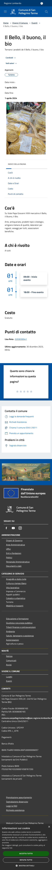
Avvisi (9, 664)
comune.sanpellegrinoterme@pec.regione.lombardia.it (27, 718)
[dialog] (26, 847)
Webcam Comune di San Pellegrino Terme (25, 823)
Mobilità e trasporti (14, 605)
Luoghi (9, 676)
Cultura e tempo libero (16, 583)
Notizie (9, 656)
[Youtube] (13, 528)
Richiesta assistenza (15, 810)
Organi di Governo (14, 540)
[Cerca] (46, 11)
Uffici (8, 549)
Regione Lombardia (12, 3)
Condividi (11, 57)
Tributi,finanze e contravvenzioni (21, 627)
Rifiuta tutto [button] (26, 860)
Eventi (34, 23)
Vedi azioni (12, 63)
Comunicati (11, 660)
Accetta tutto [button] (26, 853)
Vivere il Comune (20, 23)
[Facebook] (6, 528)
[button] (26, 865)
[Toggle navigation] (5, 11)
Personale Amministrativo (18, 561)
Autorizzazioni (12, 640)
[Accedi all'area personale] (41, 3)
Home (5, 23)
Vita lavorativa (12, 587)
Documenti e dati (13, 566)
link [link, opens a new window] (11, 848)
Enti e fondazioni (13, 553)
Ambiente (10, 631)
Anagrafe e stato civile (16, 579)
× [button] (49, 827)
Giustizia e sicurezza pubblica (19, 622)
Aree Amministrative (15, 544)
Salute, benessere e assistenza (20, 635)
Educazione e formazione (17, 618)
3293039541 (21, 339)
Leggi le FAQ (11, 806)
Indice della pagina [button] (17, 164)
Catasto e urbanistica (15, 598)
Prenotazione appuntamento (19, 797)
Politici (9, 557)
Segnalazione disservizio (17, 801)
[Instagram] (20, 528)
